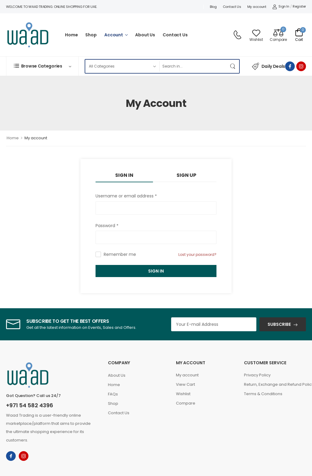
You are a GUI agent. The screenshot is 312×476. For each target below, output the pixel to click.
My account (256, 6)
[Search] (193, 66)
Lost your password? (197, 254)
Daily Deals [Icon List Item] (268, 66)
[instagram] (301, 66)
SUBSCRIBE (279, 324)
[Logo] (28, 34)
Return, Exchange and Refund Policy (275, 384)
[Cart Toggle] (299, 35)
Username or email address (126, 196)
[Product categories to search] (122, 66)
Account (113, 35)
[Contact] (238, 34)
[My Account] (280, 6)
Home (71, 35)
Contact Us (232, 6)
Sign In (156, 271)
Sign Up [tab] (186, 175)
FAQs (113, 394)
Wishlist (183, 394)
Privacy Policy (257, 375)
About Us (145, 35)
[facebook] (290, 66)
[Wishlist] (256, 35)
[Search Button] (233, 66)
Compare (185, 403)
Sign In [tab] (124, 175)
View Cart (185, 384)
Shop (90, 35)
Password (107, 226)
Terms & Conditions (263, 394)
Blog (213, 6)
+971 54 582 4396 (29, 405)
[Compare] (278, 35)
